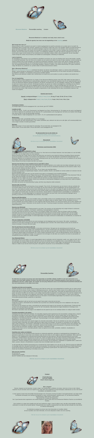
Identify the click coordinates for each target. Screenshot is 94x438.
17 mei (44, 96)
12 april (39, 96)
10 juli (49, 99)
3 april (38, 99)
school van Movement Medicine (22, 70)
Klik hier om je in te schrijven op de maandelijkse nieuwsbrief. (47, 141)
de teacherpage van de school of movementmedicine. (47, 135)
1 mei (42, 99)
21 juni (48, 96)
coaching (60, 40)
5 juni (45, 99)
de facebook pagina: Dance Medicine (46, 134)
